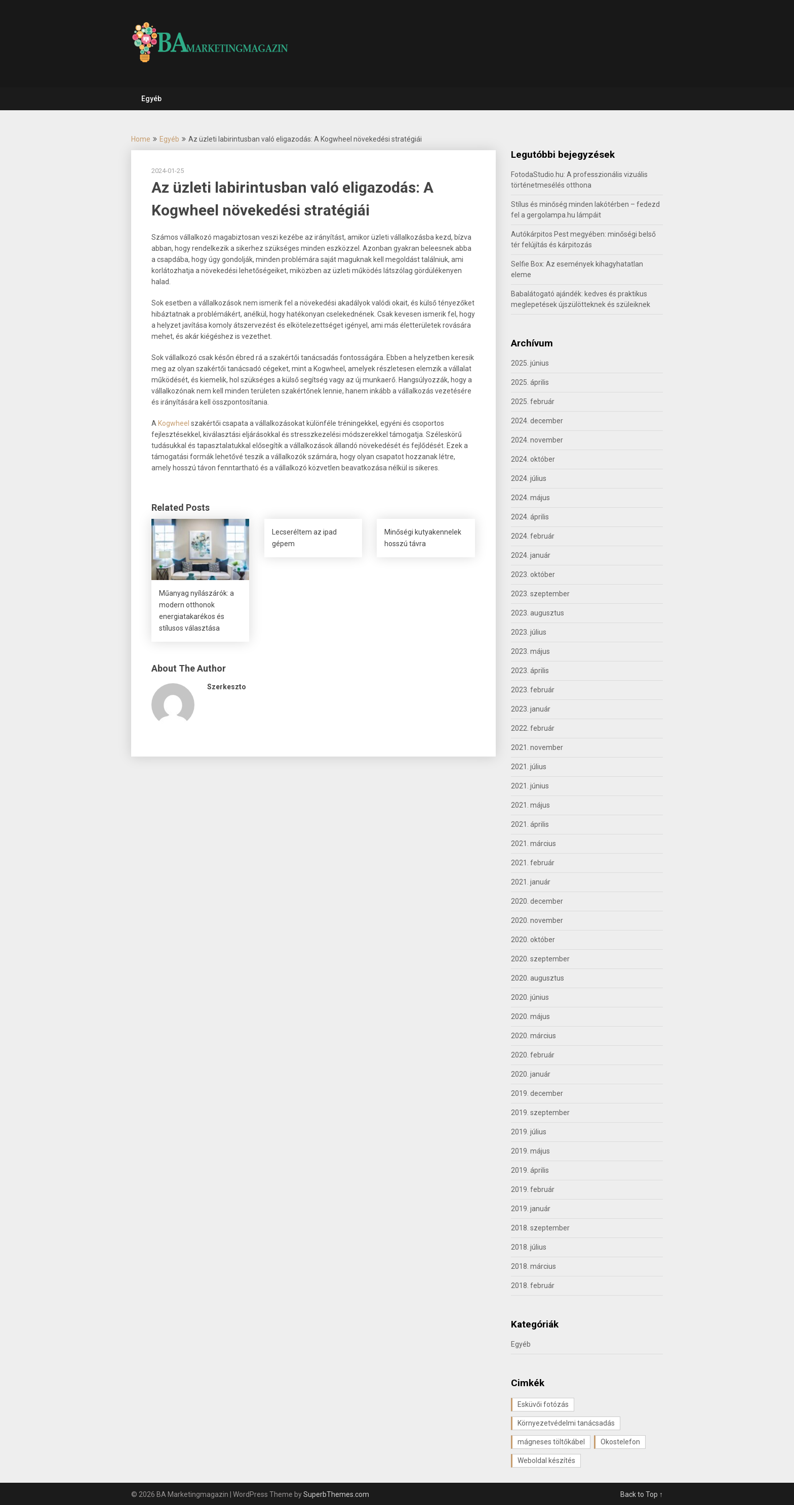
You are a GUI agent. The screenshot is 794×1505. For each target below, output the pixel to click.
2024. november (537, 440)
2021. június (530, 786)
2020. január (530, 1074)
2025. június (530, 363)
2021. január (530, 882)
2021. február (532, 863)
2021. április (530, 824)
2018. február (532, 1285)
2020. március (533, 1036)
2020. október (533, 940)
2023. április (530, 671)
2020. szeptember (540, 959)
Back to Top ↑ (641, 1494)
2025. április (530, 382)
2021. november (537, 747)
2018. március (533, 1266)
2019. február (532, 1189)
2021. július (528, 767)
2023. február (532, 690)
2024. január (530, 555)
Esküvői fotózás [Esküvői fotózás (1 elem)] (543, 1404)
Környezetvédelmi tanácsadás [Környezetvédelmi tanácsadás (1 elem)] (566, 1423)
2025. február (532, 401)
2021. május (530, 805)
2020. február (532, 1055)
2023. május (530, 651)
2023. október (533, 574)
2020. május (530, 1016)
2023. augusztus (537, 613)
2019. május (530, 1151)
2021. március (533, 843)
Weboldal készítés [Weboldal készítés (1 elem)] (546, 1460)
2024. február (532, 536)
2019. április (530, 1170)
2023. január (530, 709)
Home (140, 139)
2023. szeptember (540, 594)
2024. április (530, 517)
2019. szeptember (540, 1113)
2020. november (537, 920)
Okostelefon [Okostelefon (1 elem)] (620, 1442)
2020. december (537, 901)
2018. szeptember (540, 1228)
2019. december (537, 1093)
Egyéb (151, 99)
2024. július (528, 478)
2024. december (537, 421)
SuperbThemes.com (336, 1494)
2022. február (532, 728)
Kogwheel (174, 423)
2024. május (530, 498)
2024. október (533, 459)
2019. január (530, 1209)
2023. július (528, 632)
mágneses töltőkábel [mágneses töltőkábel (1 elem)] (551, 1442)
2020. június (530, 997)
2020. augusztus (537, 978)
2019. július (528, 1132)
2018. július (528, 1247)
